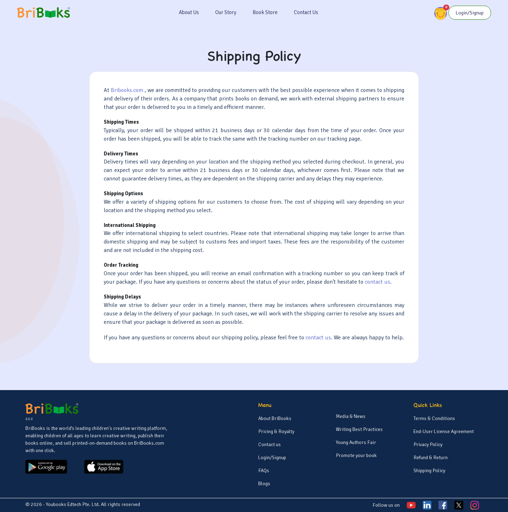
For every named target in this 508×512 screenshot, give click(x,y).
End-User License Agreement (443, 431)
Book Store (265, 12)
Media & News (350, 416)
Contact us (269, 445)
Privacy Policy (427, 445)
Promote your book (356, 455)
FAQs (263, 471)
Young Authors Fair (356, 442)
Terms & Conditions (434, 418)
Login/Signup (272, 458)
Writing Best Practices (359, 429)
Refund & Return (430, 458)
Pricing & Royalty (276, 431)
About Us (189, 12)
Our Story (225, 12)
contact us (377, 281)
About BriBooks (274, 418)
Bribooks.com (128, 90)
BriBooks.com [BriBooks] (149, 443)
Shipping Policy (429, 471)
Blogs (264, 484)
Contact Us (306, 12)
